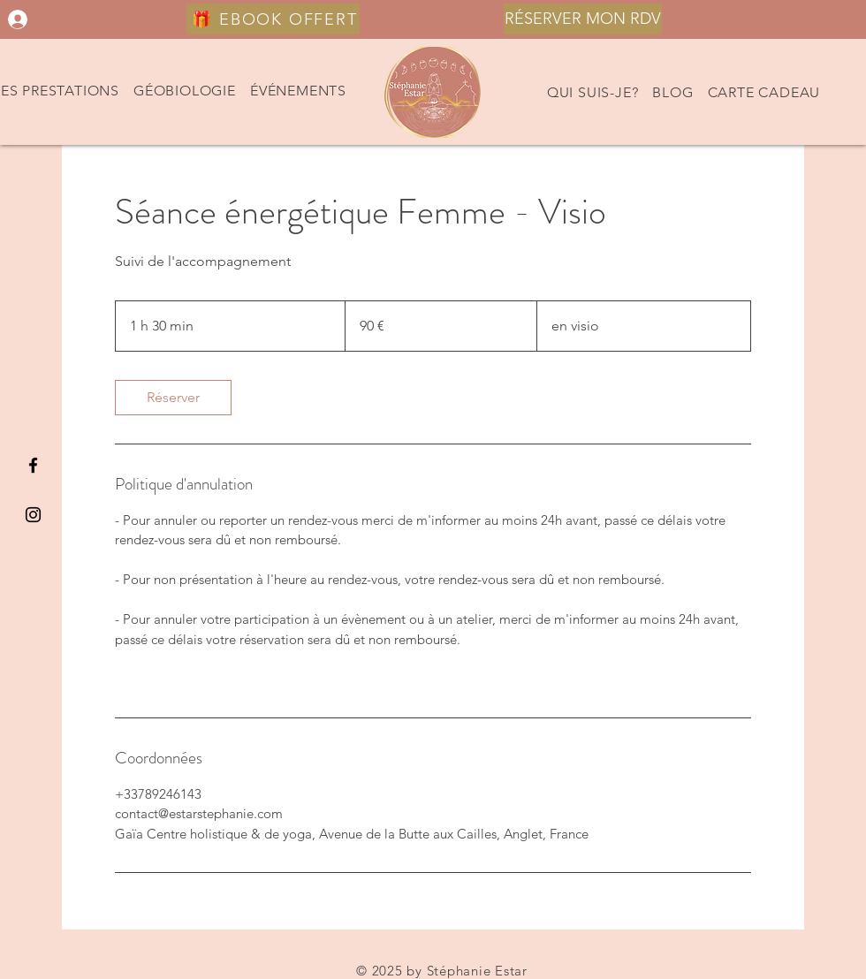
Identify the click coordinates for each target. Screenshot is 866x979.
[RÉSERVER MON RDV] (583, 19)
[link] (173, 397)
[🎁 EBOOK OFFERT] (273, 19)
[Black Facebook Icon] (33, 465)
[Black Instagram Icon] (33, 515)
